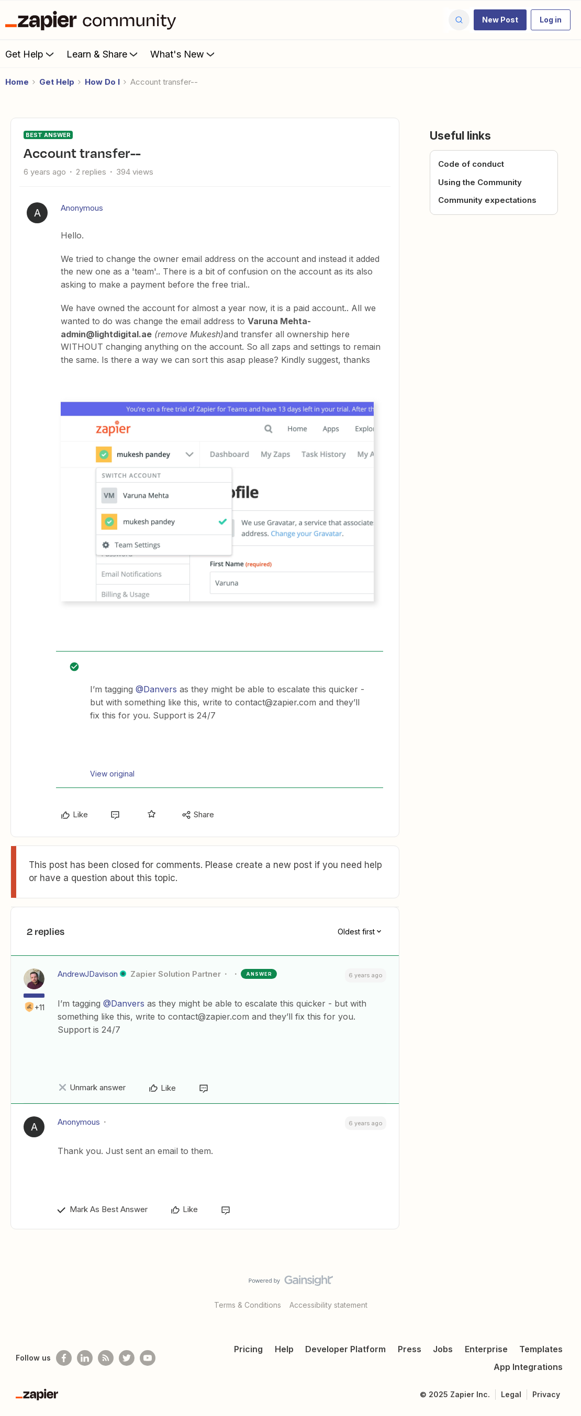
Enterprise (486, 1349)
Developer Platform (345, 1349)
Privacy (546, 1394)
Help (284, 1349)
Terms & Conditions (247, 1304)
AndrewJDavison (88, 974)
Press (409, 1349)
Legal (511, 1394)
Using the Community (480, 182)
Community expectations (487, 200)
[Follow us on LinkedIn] (85, 1358)
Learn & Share (103, 54)
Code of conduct (471, 164)
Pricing (248, 1349)
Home (17, 82)
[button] (500, 19)
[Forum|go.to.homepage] (93, 19)
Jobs (443, 1349)
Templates (541, 1349)
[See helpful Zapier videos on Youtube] (147, 1358)
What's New (183, 54)
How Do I (102, 82)
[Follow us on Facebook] (64, 1358)
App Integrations (528, 1367)
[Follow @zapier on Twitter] (127, 1358)
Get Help (30, 54)
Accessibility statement (328, 1304)
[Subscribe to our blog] (106, 1358)
